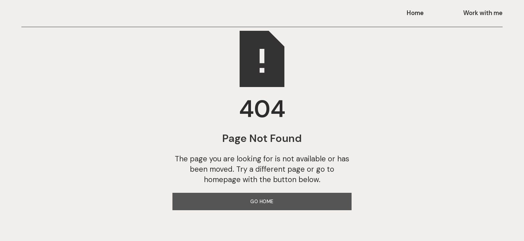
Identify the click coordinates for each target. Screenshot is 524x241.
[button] (419, 13)
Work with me (483, 13)
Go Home (262, 201)
